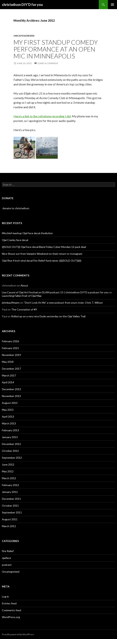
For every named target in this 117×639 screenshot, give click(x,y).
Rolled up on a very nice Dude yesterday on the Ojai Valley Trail (48, 316)
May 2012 (7, 471)
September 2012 (12, 457)
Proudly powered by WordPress (18, 634)
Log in (5, 596)
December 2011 (11, 498)
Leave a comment (47, 63)
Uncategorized (23, 35)
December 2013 (11, 389)
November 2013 (11, 396)
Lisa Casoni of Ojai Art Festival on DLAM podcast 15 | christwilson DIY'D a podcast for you (55, 292)
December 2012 (11, 444)
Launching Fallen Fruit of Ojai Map (22, 295)
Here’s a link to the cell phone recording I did (42, 116)
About (24, 285)
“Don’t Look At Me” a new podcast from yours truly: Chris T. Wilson (63, 302)
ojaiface (6, 557)
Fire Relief (8, 551)
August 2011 (9, 519)
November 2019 (11, 355)
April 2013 (8, 416)
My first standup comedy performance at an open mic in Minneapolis (55, 49)
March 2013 (9, 423)
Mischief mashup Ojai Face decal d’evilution (27, 233)
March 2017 (9, 375)
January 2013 (10, 437)
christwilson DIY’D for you (22, 4)
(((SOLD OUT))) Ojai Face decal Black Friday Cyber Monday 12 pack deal (44, 246)
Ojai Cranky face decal (15, 240)
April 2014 (8, 382)
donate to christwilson (15, 208)
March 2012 (9, 478)
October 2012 (10, 450)
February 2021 (10, 348)
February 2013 (10, 430)
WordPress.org (11, 617)
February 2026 (10, 341)
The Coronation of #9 (24, 309)
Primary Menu (112, 4)
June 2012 (8, 464)
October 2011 (10, 505)
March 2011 (9, 526)
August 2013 (9, 402)
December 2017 (11, 368)
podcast (7, 564)
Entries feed (9, 603)
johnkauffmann (11, 302)
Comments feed (11, 610)
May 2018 (7, 361)
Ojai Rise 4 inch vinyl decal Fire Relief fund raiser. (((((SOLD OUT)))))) (41, 260)
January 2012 (10, 491)
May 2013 (7, 409)
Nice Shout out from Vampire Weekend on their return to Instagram (42, 253)
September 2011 (12, 512)
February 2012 (10, 485)
